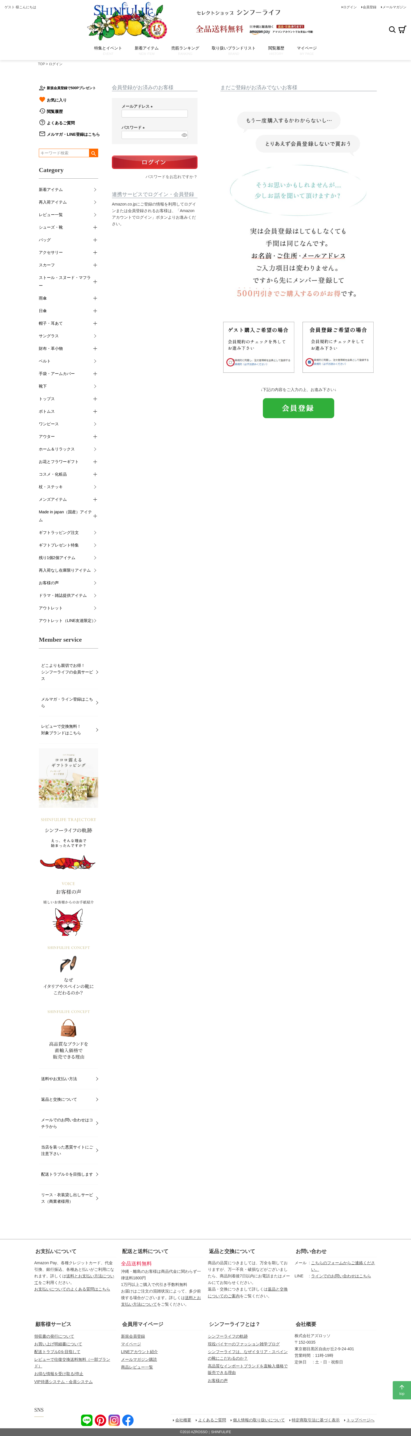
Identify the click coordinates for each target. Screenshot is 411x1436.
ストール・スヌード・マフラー (65, 281)
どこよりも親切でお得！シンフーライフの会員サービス (67, 672)
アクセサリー (51, 252)
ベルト (45, 361)
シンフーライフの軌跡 (228, 1336)
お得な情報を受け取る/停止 (58, 1373)
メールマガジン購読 (139, 1359)
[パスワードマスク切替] (184, 135)
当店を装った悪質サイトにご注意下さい (67, 1150)
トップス (47, 398)
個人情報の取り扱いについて (259, 1420)
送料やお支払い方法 (59, 1078)
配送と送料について (145, 1251)
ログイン (350, 7)
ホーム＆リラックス (57, 449)
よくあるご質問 (61, 123)
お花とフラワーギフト (59, 461)
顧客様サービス (53, 1324)
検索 (392, 29)
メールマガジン (394, 7)
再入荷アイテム (53, 202)
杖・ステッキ (51, 486)
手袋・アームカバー (57, 373)
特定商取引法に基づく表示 (316, 1420)
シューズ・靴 (51, 227)
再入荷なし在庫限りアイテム (65, 570)
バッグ (45, 240)
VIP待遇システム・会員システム (63, 1381)
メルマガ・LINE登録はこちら (73, 134)
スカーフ (47, 265)
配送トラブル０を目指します (67, 1174)
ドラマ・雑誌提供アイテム (63, 595)
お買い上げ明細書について (58, 1344)
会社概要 (306, 1324)
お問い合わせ (311, 1251)
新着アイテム (51, 189)
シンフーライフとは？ (234, 1324)
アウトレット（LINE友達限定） (67, 620)
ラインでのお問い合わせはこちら (341, 1276)
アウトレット (51, 608)
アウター (47, 436)
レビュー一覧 (51, 214)
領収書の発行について (54, 1336)
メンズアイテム (53, 499)
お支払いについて (55, 1251)
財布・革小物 (51, 348)
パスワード (134, 127)
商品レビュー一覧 (137, 1367)
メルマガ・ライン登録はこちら (67, 702)
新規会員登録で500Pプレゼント (71, 88)
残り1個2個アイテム (57, 557)
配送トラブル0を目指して (57, 1351)
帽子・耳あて (51, 323)
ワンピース (49, 424)
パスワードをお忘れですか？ (172, 176)
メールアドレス (138, 106)
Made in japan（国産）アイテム (65, 516)
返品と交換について (59, 1099)
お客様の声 (49, 583)
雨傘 (43, 298)
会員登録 (369, 7)
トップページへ (360, 1420)
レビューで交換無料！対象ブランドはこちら (61, 729)
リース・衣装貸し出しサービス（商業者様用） (67, 1198)
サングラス (49, 336)
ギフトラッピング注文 (59, 532)
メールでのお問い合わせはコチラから (67, 1123)
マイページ (131, 1344)
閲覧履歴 (55, 111)
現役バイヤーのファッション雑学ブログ (244, 1344)
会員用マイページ (142, 1324)
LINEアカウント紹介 (139, 1351)
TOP (41, 64)
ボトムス (47, 411)
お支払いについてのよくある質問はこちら (72, 1289)
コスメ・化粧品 (53, 474)
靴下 (43, 386)
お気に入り (57, 100)
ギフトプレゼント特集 (59, 545)
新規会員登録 (133, 1336)
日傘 (43, 310)
